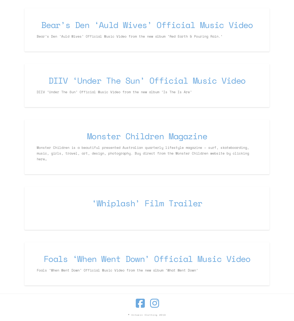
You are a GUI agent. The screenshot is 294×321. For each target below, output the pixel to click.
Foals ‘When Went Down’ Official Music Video (147, 259)
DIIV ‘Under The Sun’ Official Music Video (147, 80)
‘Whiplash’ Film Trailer (147, 203)
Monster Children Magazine (147, 136)
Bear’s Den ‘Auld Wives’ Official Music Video (147, 25)
